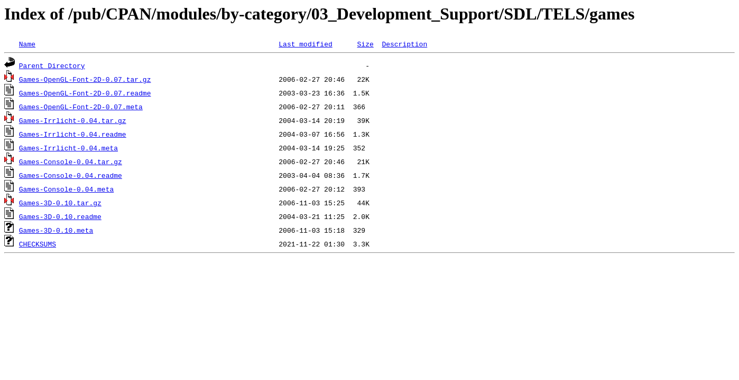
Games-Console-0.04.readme (70, 175)
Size (365, 44)
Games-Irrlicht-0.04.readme (72, 134)
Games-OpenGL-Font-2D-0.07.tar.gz (85, 79)
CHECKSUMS (37, 244)
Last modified (305, 44)
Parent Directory (52, 65)
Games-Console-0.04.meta (66, 189)
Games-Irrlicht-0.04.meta (68, 148)
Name (27, 44)
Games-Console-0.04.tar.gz (70, 161)
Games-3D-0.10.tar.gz (60, 202)
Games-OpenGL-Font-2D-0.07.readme (85, 93)
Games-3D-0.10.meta (56, 230)
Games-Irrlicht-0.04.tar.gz (72, 120)
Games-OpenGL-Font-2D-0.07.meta (81, 106)
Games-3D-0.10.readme (60, 216)
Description (404, 44)
